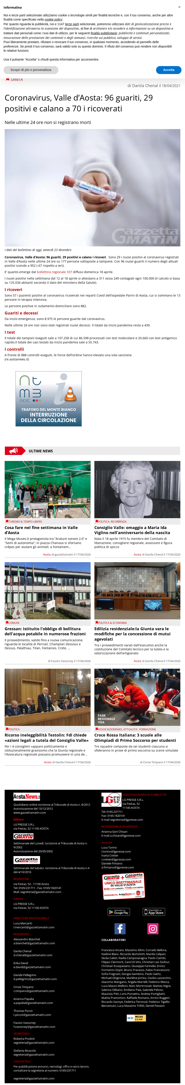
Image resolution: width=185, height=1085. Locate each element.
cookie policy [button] (53, 19)
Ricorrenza (119, 521)
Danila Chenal (145, 85)
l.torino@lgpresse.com (116, 851)
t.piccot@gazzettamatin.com (32, 1015)
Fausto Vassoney (62, 661)
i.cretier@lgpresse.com (116, 859)
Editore (18, 819)
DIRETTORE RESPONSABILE (31, 918)
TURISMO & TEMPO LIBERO (25, 521)
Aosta (47, 554)
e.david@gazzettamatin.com (32, 967)
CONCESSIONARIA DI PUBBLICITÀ (144, 795)
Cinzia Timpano (153, 762)
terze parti (72, 24)
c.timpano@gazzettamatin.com (34, 991)
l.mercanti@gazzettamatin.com (33, 927)
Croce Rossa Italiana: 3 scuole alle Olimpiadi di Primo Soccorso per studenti (135, 737)
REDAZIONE (21, 879)
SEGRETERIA (21, 1034)
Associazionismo (110, 729)
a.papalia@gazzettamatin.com (33, 1003)
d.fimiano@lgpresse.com (117, 867)
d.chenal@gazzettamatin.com (32, 955)
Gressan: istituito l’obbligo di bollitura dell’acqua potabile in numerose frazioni (45, 631)
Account (106, 842)
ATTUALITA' (130, 729)
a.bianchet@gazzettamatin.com (34, 943)
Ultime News (41, 450)
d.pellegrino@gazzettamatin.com (35, 979)
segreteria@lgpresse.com (126, 820)
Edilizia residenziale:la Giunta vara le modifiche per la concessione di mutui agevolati (132, 634)
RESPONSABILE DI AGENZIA (119, 826)
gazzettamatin (64, 554)
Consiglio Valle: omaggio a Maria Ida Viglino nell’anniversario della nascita (132, 530)
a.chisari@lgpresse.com (125, 836)
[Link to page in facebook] (120, 928)
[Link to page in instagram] (153, 932)
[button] (179, 7)
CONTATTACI (22, 1061)
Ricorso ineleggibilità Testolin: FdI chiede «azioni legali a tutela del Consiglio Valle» (47, 737)
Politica (103, 521)
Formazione (147, 729)
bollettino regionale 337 (54, 272)
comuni (13, 623)
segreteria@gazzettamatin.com (40, 892)
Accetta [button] (168, 70)
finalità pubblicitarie (104, 33)
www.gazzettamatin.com (29, 813)
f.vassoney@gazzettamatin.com (34, 1027)
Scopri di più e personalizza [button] (31, 70)
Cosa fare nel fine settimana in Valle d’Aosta (41, 530)
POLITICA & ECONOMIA (112, 623)
